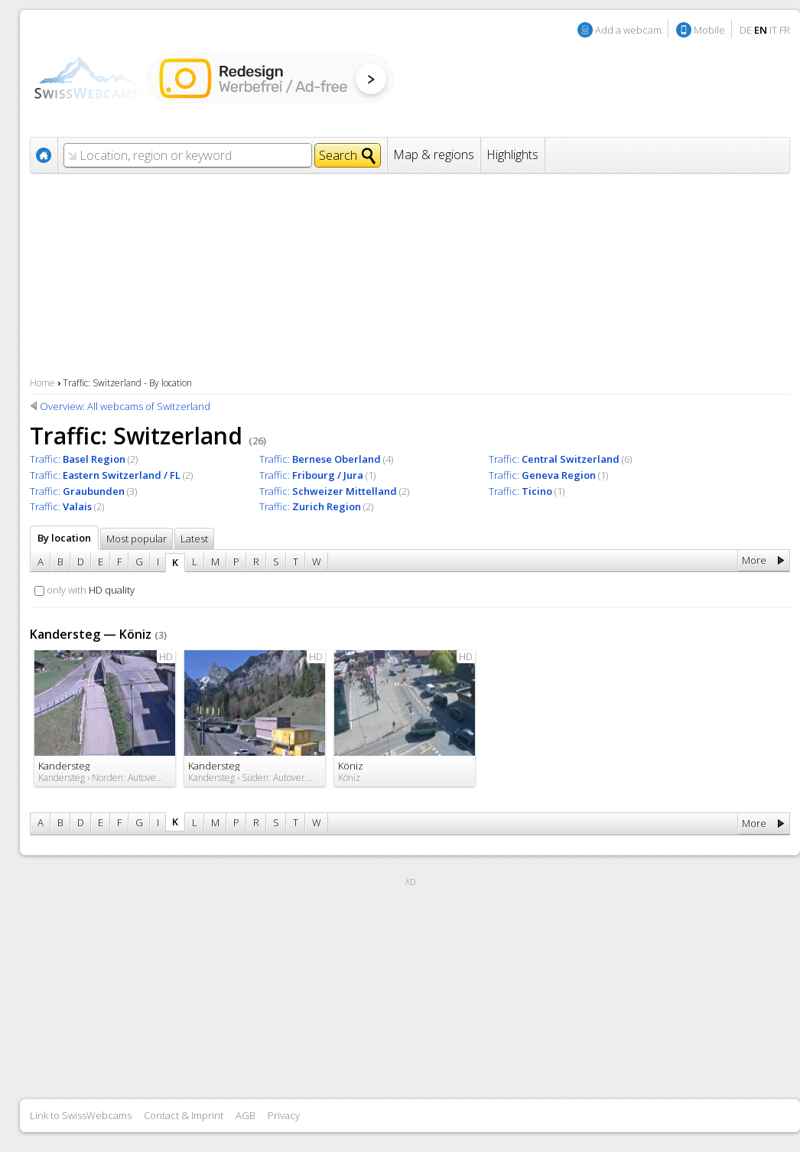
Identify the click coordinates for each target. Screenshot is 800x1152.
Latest (194, 538)
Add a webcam (628, 30)
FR (784, 30)
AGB (245, 1115)
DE (746, 30)
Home (42, 382)
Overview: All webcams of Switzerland (125, 406)
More (754, 560)
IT (773, 30)
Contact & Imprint (183, 1115)
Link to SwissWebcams (81, 1115)
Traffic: (77, 459)
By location (64, 538)
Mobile (709, 30)
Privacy (284, 1115)
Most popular (136, 538)
